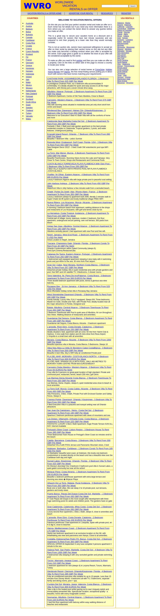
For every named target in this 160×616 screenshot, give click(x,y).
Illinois (119, 36)
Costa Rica (30, 43)
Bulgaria (29, 35)
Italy (27, 79)
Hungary (29, 71)
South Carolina (122, 70)
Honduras (30, 68)
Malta (28, 82)
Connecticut (121, 28)
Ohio (119, 64)
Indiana (126, 36)
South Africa (31, 102)
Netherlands (31, 91)
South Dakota (122, 71)
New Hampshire (123, 53)
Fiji (27, 57)
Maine (119, 41)
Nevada (129, 51)
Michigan (120, 45)
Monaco (29, 88)
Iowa (119, 38)
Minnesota (121, 47)
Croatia (29, 46)
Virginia (127, 77)
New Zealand (31, 94)
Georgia (127, 32)
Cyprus (29, 49)
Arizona (120, 25)
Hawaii (119, 34)
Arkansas (127, 25)
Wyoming (129, 83)
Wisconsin (121, 83)
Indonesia (30, 74)
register (79, 60)
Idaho (126, 34)
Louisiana (129, 40)
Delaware (131, 28)
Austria (29, 26)
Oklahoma (126, 64)
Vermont (120, 77)
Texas (119, 75)
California (120, 26)
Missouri (120, 49)
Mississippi (130, 47)
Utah (125, 75)
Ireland (29, 77)
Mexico (29, 85)
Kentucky (120, 40)
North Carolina (122, 60)
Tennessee (121, 73)
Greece (29, 65)
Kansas (125, 38)
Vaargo (67, 72)
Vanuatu (29, 116)
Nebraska (121, 51)
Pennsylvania (129, 66)
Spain (28, 105)
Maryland (126, 41)
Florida (119, 32)
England (29, 54)
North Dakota (122, 62)
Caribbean (30, 40)
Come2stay (100, 69)
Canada (29, 37)
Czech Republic (32, 51)
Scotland (29, 99)
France (29, 60)
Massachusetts (122, 43)
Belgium (29, 29)
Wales (28, 119)
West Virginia (122, 81)
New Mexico (121, 56)
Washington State (123, 79)
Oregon (120, 66)
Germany (30, 63)
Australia (29, 23)
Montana (128, 49)
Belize (28, 32)
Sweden (29, 108)
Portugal (29, 96)
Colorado (129, 26)
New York (120, 58)
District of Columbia (124, 30)
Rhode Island (122, 68)
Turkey (29, 113)
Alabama (120, 23)
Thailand (29, 110)
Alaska (127, 23)
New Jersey (121, 55)
